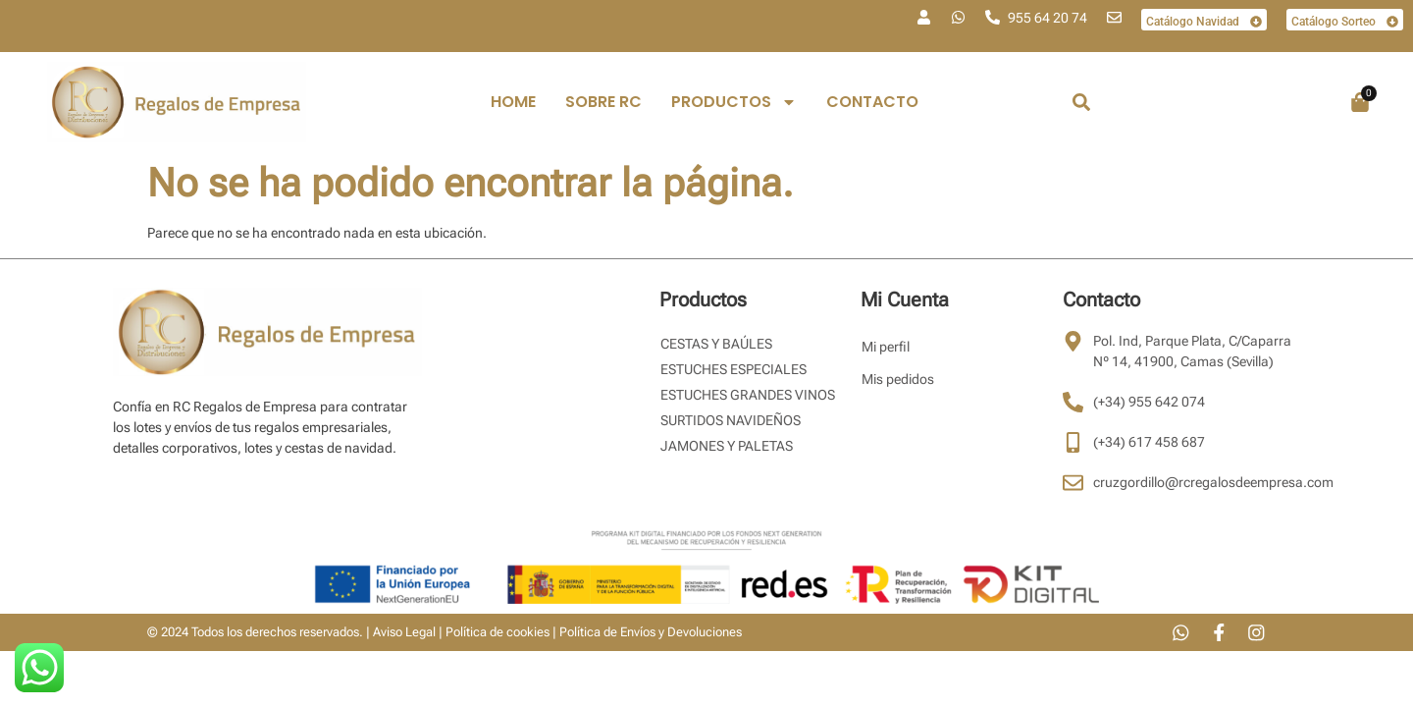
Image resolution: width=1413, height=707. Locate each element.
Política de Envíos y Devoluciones (650, 632)
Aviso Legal (404, 632)
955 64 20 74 (1047, 18)
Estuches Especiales (733, 369)
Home (513, 101)
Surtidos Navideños (730, 420)
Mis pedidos (898, 379)
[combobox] (1136, 102)
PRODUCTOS (734, 102)
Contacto (872, 101)
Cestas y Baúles (716, 344)
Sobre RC (603, 101)
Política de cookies (497, 632)
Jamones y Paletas (726, 446)
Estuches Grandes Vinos (747, 395)
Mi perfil (886, 346)
